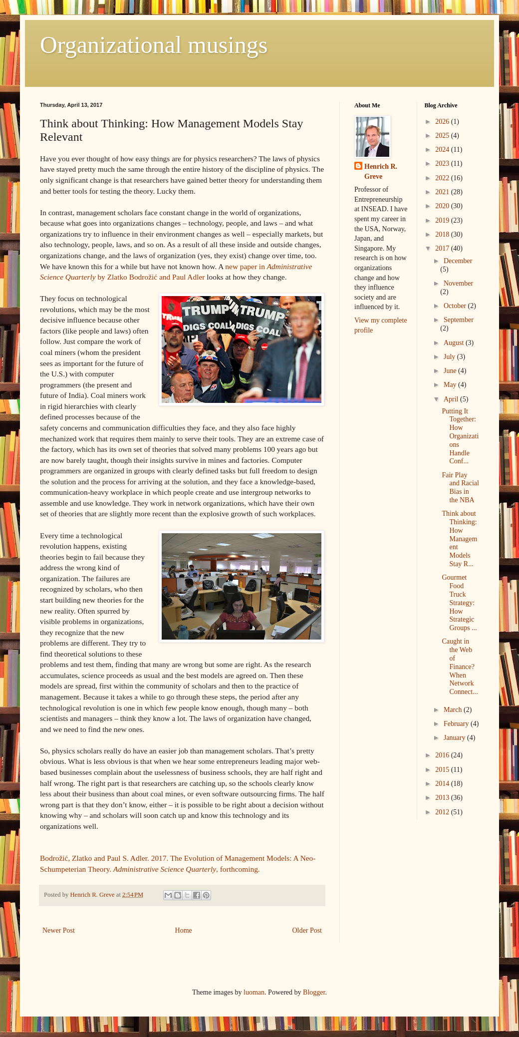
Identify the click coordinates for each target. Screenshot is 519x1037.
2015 (443, 769)
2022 (443, 178)
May (451, 384)
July (450, 356)
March (454, 709)
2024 (443, 149)
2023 (443, 163)
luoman (254, 992)
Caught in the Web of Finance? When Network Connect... (460, 666)
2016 (443, 755)
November (458, 283)
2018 (443, 234)
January (455, 737)
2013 (443, 797)
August (455, 342)
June (451, 370)
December (458, 261)
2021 (443, 192)
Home (183, 930)
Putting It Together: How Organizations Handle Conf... (460, 436)
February (457, 723)
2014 (443, 783)
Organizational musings (153, 44)
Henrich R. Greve (380, 171)
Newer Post (58, 930)
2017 (443, 248)
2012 (443, 812)
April (452, 399)
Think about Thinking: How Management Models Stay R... (459, 539)
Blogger (314, 992)
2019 (443, 220)
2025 (443, 135)
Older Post (307, 930)
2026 (443, 121)
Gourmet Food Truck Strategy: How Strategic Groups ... (459, 603)
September (459, 320)
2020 (443, 206)
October (456, 306)
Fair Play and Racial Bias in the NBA (460, 487)
